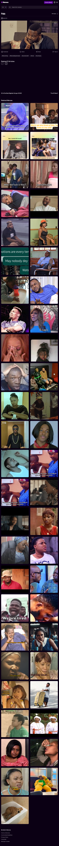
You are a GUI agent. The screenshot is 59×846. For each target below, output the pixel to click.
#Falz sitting (5, 55)
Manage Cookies (5, 841)
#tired (32, 55)
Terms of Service (5, 833)
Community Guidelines (6, 835)
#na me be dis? (25, 55)
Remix (22, 51)
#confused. (38, 55)
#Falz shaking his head (15, 55)
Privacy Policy (4, 837)
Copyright (3, 839)
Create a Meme (48, 2)
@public (5, 18)
